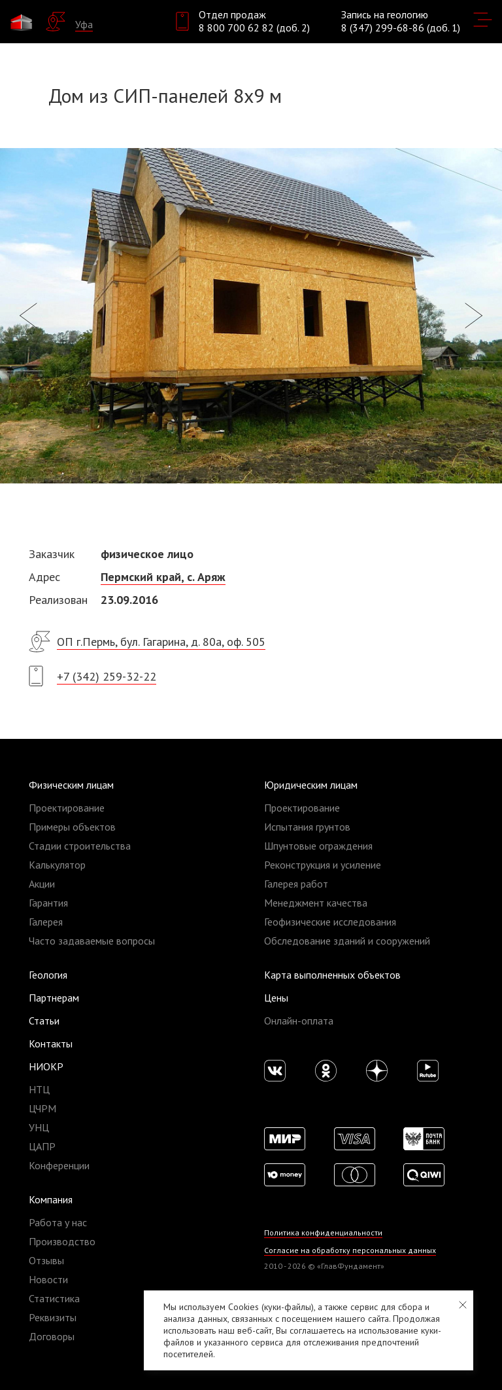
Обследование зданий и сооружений (347, 940)
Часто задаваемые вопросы (92, 940)
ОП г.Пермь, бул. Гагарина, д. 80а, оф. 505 (161, 641)
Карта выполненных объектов (332, 974)
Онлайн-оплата (298, 1020)
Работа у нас (58, 1222)
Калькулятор (57, 864)
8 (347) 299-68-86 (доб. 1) (400, 27)
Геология (48, 974)
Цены (276, 997)
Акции (42, 883)
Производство (62, 1241)
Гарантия (48, 902)
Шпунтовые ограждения (318, 845)
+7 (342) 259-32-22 (106, 676)
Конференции (59, 1165)
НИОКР (46, 1066)
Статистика (54, 1298)
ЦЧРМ (42, 1108)
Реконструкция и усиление (322, 864)
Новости (48, 1279)
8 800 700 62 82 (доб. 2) (254, 27)
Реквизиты (52, 1317)
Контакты (51, 1043)
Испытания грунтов (307, 826)
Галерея (46, 921)
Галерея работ (296, 883)
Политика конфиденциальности (323, 1232)
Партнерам (54, 997)
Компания (51, 1199)
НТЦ (39, 1089)
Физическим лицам (71, 784)
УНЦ (39, 1127)
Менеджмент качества (315, 902)
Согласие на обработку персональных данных (350, 1250)
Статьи (44, 1020)
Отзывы (46, 1260)
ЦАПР (42, 1146)
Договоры (52, 1336)
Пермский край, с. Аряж (163, 576)
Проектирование (67, 807)
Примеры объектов (72, 826)
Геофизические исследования (330, 921)
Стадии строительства (80, 845)
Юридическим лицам (311, 784)
